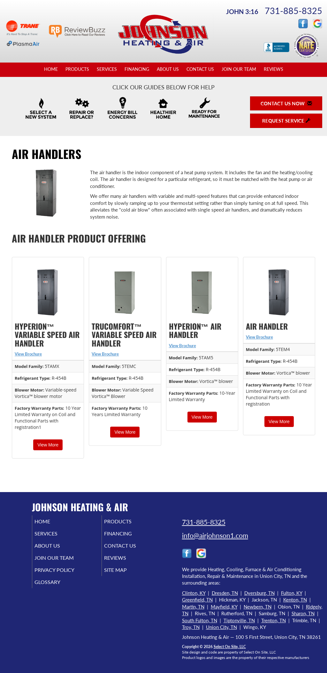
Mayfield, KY (224, 606)
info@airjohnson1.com (215, 535)
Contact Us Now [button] (286, 103)
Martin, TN (193, 606)
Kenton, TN (295, 599)
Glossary (56, 589)
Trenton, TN (273, 620)
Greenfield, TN (197, 599)
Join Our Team (239, 69)
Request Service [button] (286, 120)
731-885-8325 (293, 10)
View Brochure (28, 353)
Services (107, 69)
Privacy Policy (64, 575)
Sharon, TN (303, 613)
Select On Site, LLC (230, 646)
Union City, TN (221, 627)
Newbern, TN (257, 606)
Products (77, 69)
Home (51, 69)
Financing (137, 69)
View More (47, 444)
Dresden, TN (225, 593)
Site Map (124, 575)
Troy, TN (191, 627)
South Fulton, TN (199, 620)
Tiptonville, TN (239, 620)
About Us (168, 69)
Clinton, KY (193, 593)
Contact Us (200, 69)
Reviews (273, 69)
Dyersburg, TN (259, 593)
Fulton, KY (291, 593)
